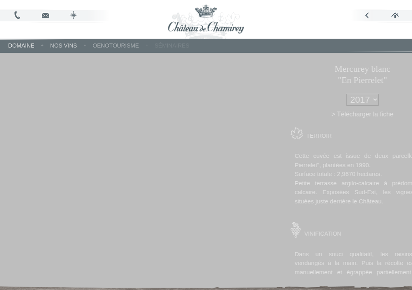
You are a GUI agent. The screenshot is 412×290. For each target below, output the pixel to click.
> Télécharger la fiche (374, 114)
